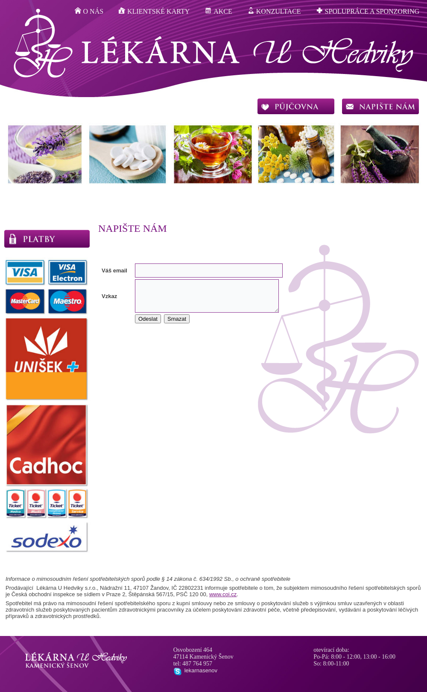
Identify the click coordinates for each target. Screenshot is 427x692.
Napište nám (132, 228)
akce (218, 11)
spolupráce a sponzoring (367, 11)
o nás (89, 11)
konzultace (274, 11)
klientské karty (154, 11)
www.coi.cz (223, 594)
